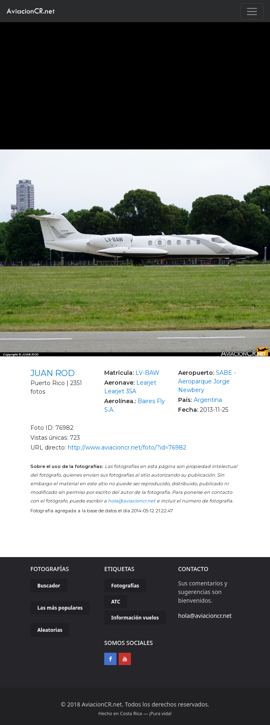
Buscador (48, 585)
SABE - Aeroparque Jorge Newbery (207, 381)
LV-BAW (147, 372)
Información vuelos (135, 617)
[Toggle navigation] (251, 11)
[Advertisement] (135, 83)
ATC (115, 601)
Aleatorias (49, 629)
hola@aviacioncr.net (132, 501)
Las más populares (60, 607)
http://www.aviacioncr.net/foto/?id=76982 (127, 447)
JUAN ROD (52, 373)
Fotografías (125, 585)
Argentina (208, 400)
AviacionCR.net (31, 11)
